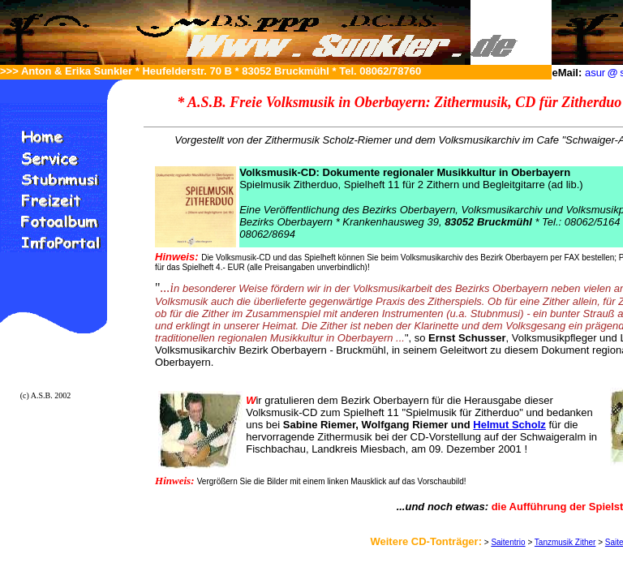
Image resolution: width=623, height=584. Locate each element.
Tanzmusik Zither (565, 542)
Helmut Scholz (509, 425)
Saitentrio (508, 542)
